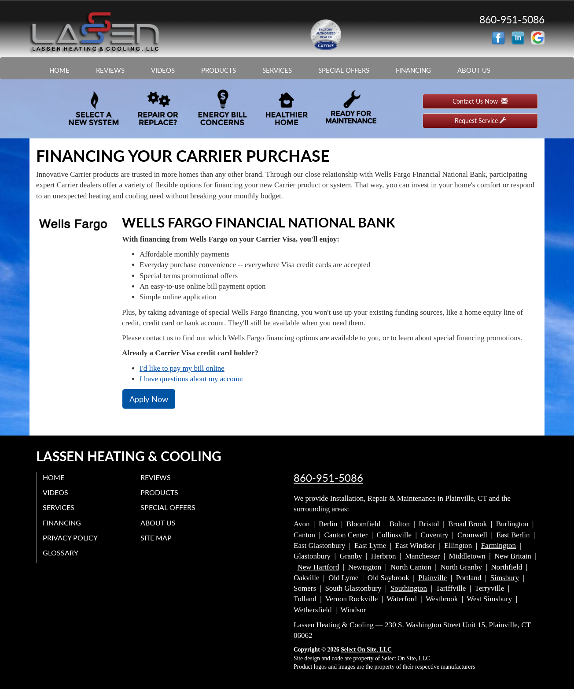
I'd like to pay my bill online (182, 368)
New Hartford (318, 567)
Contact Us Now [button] (480, 101)
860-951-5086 (328, 478)
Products (218, 70)
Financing (413, 70)
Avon (302, 524)
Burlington (512, 524)
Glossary (61, 552)
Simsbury (504, 578)
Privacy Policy (70, 537)
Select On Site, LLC (366, 649)
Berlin (328, 524)
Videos (163, 70)
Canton (304, 535)
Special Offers (343, 70)
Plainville (432, 578)
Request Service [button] (480, 120)
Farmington (498, 545)
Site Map (156, 537)
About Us (473, 70)
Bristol (429, 524)
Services (277, 70)
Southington (408, 588)
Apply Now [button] (148, 399)
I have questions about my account (191, 379)
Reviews (110, 70)
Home (59, 70)
